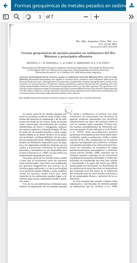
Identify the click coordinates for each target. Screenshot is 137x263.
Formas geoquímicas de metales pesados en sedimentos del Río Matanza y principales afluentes (76, 5)
